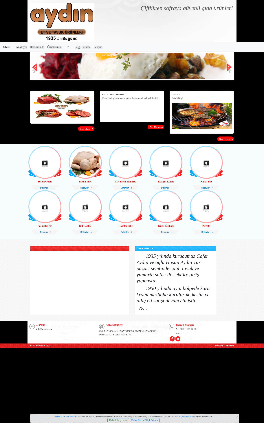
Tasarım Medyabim (224, 345)
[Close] (237, 417)
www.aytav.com (37, 345)
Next (229, 69)
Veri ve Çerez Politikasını (185, 416)
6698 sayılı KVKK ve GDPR (66, 416)
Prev (34, 69)
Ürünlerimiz (54, 47)
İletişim (97, 47)
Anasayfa (21, 47)
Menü (7, 47)
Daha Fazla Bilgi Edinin (144, 420)
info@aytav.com (44, 329)
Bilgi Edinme (83, 47)
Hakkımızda (37, 47)
